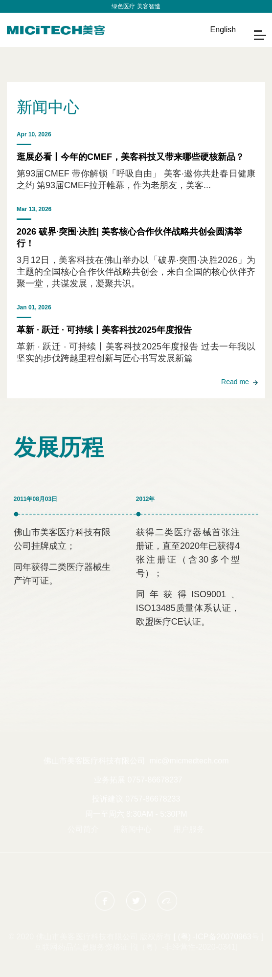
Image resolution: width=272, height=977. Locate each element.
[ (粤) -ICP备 (195, 937)
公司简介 (83, 829)
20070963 (234, 937)
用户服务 (188, 829)
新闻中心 (136, 829)
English (223, 29)
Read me (235, 382)
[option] (136, 47)
